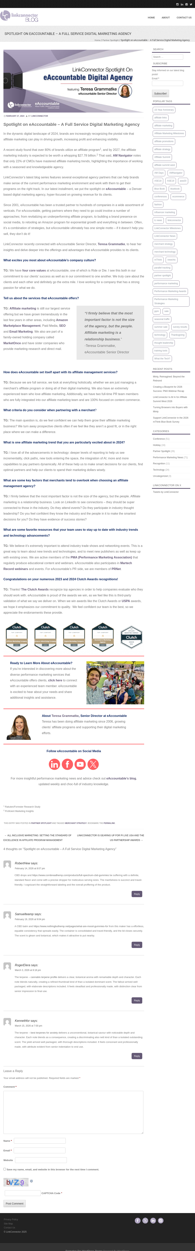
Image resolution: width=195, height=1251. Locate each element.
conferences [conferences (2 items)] (160, 196)
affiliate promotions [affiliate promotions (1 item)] (164, 141)
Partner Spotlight (110, 40)
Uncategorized (160, 476)
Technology (159, 469)
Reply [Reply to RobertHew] (137, 894)
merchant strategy (76, 823)
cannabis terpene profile (44, 977)
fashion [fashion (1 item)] (158, 204)
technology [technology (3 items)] (159, 335)
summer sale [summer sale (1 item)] (161, 327)
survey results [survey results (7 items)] (180, 327)
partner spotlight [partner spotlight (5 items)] (162, 275)
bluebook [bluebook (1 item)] (175, 188)
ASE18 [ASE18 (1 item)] (157, 181)
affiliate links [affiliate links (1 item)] (160, 117)
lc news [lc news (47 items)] (158, 220)
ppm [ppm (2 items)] (156, 311)
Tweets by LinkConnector (166, 492)
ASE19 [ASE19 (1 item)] (170, 181)
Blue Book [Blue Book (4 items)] (159, 188)
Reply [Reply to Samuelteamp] (137, 945)
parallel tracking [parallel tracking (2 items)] (162, 267)
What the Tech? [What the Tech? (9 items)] (162, 358)
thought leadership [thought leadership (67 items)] (163, 343)
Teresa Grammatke (65, 715)
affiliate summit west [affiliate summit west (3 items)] (164, 165)
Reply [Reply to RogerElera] (137, 1000)
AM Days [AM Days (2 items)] (159, 173)
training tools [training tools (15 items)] (160, 350)
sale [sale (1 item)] (166, 311)
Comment (10, 1086)
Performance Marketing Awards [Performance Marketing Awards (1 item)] (170, 291)
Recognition (159, 463)
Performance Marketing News (168, 457)
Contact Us (9, 1227)
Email (7, 1150)
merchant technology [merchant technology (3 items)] (165, 251)
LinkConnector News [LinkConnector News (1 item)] (165, 236)
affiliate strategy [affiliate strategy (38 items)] (162, 149)
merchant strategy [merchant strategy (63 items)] (163, 244)
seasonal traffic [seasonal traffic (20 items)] (162, 319)
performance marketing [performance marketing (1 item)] (166, 283)
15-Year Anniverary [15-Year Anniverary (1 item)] (164, 110)
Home (151, 17)
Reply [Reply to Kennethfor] (137, 1056)
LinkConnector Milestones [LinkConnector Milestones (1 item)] (167, 228)
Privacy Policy (11, 1219)
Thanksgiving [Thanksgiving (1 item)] (178, 335)
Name (7, 1140)
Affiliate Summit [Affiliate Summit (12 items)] (162, 157)
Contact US (184, 17)
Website (8, 1160)
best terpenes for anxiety (44, 1032)
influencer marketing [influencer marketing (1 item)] (164, 212)
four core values (34, 270)
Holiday (157, 445)
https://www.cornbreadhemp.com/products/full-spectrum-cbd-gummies (70, 875)
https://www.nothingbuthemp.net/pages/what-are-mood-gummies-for (71, 926)
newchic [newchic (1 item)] (171, 259)
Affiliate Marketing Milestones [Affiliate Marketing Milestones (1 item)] (169, 133)
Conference (159, 439)
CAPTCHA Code (51, 1193)
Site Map (8, 1223)
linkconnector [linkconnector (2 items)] (174, 220)
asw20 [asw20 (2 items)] (183, 181)
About (166, 17)
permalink (109, 823)
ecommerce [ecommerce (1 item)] (178, 196)
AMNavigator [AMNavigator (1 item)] (175, 173)
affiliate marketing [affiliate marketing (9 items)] (163, 125)
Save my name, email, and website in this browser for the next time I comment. (53, 1169)
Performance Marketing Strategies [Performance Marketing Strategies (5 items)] (166, 301)
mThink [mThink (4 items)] (158, 259)
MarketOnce (12, 343)
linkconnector (39, 116)
